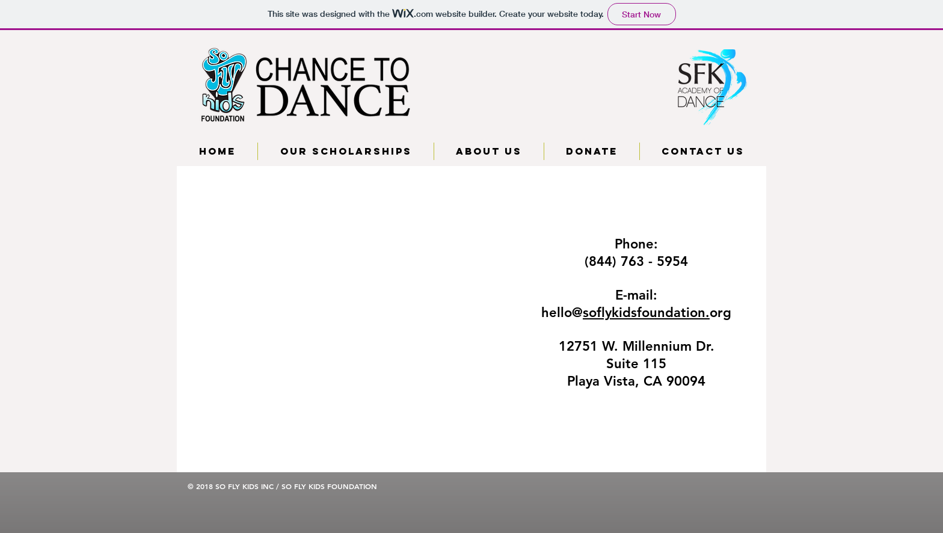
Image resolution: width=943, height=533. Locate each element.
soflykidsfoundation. (646, 312)
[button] (346, 151)
